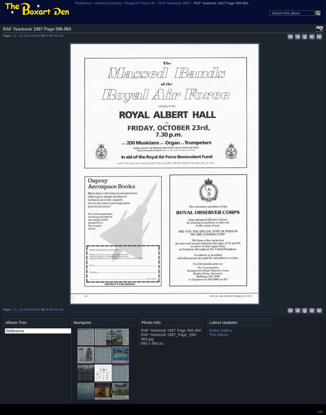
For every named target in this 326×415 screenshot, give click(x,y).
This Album (218, 335)
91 (21, 35)
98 (51, 35)
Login (320, 411)
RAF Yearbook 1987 (174, 3)
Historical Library (108, 3)
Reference (83, 3)
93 (30, 35)
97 (47, 35)
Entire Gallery (221, 330)
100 (60, 35)
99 (56, 35)
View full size (319, 29)
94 (34, 35)
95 (38, 35)
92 (25, 35)
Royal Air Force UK (140, 3)
